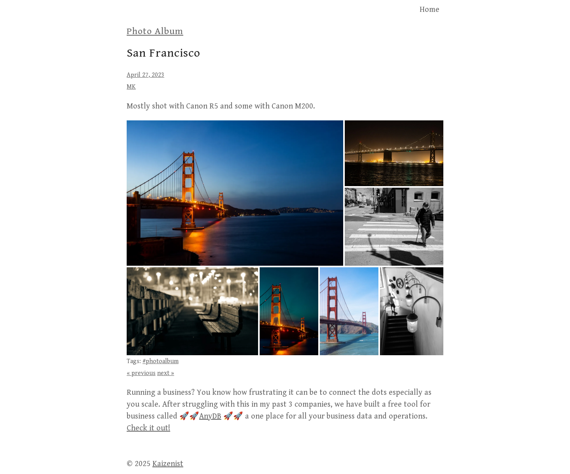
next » (165, 373)
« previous (141, 373)
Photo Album (155, 31)
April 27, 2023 (145, 75)
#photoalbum (160, 361)
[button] (235, 193)
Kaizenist (167, 463)
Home (429, 9)
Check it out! (148, 428)
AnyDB (210, 416)
